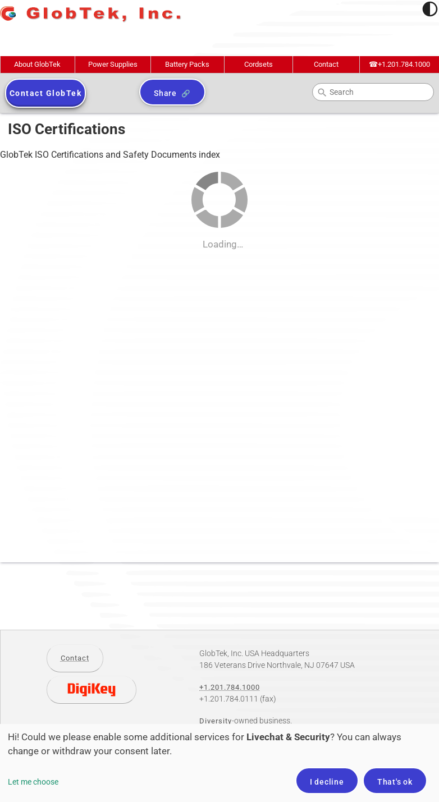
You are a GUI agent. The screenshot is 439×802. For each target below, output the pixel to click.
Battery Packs (187, 64)
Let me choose (33, 781)
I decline (327, 781)
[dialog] (219, 763)
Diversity (215, 721)
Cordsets (258, 64)
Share (165, 93)
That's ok (395, 781)
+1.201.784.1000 (399, 64)
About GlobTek (37, 64)
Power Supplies (113, 64)
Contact (326, 64)
